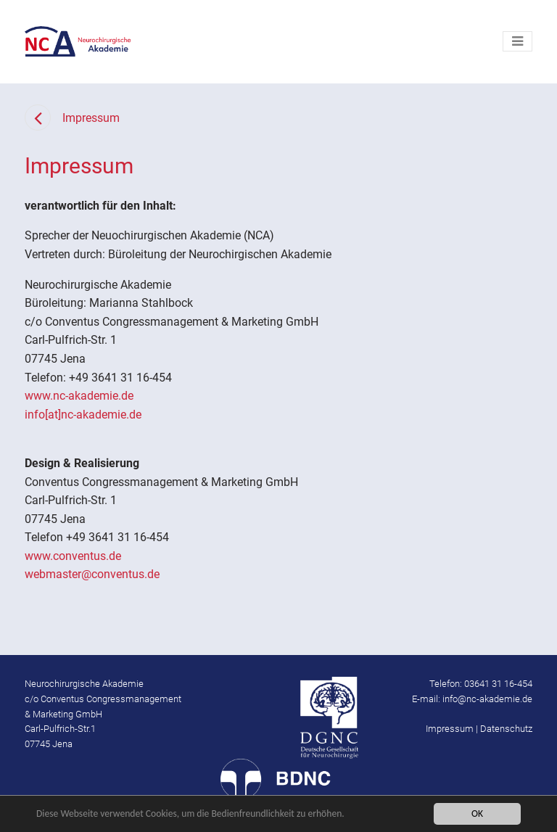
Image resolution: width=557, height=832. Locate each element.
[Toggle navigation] (517, 41)
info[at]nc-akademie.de (83, 414)
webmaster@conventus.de (92, 574)
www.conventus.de (73, 556)
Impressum (91, 118)
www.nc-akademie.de (79, 396)
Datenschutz (506, 728)
